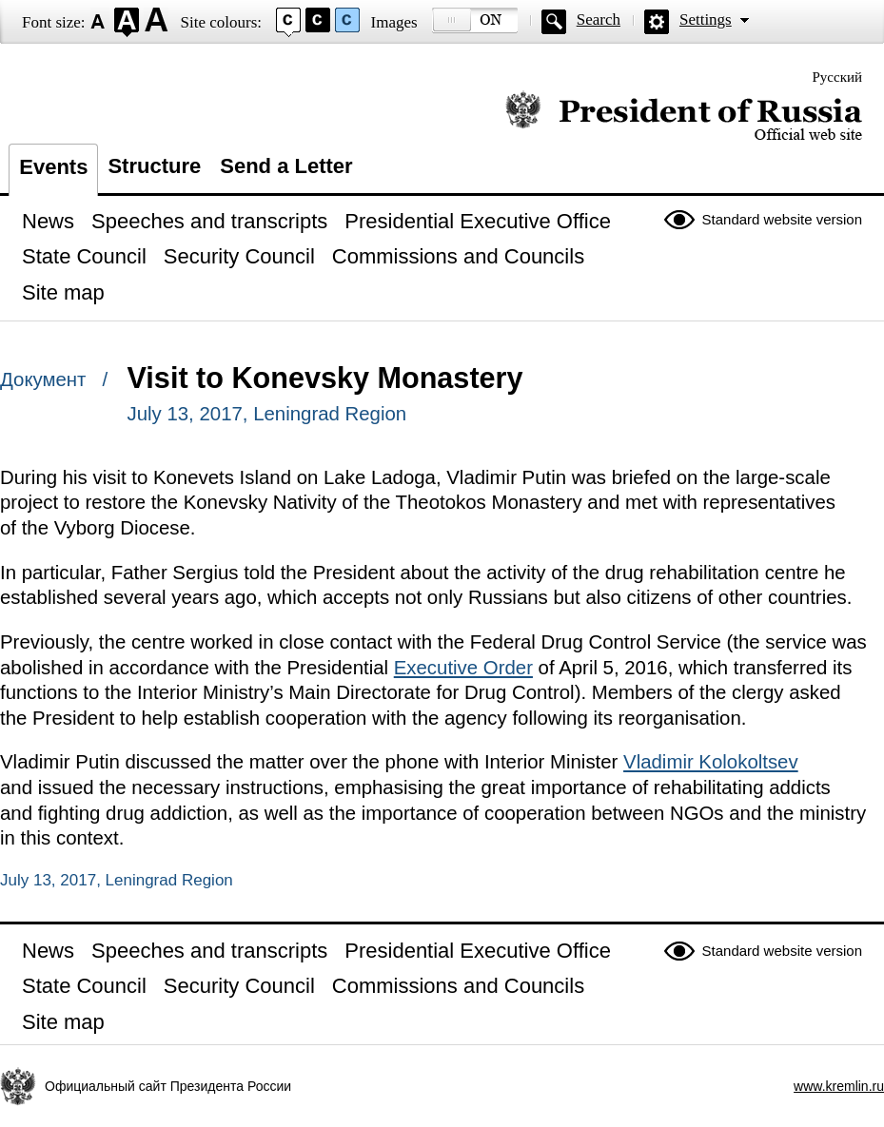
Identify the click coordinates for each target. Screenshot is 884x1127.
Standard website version (782, 219)
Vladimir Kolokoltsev (710, 761)
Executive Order (463, 667)
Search (598, 19)
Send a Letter (286, 166)
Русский (838, 77)
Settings (705, 19)
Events (53, 167)
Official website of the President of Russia (683, 116)
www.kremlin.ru (839, 1086)
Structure (154, 166)
